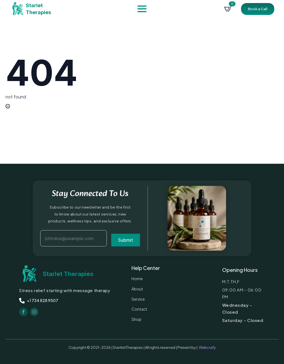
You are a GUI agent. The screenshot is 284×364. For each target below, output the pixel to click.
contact (139, 308)
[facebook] (23, 312)
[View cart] (227, 8)
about (137, 288)
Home (137, 278)
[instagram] (34, 312)
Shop (136, 319)
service (138, 299)
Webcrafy (207, 347)
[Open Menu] (142, 8)
